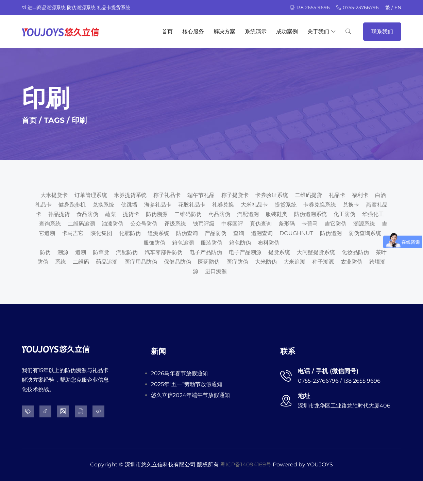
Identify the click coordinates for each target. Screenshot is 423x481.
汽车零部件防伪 (164, 252)
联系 (287, 351)
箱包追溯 (183, 242)
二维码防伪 (188, 214)
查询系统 (50, 223)
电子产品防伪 (205, 252)
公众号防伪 (143, 223)
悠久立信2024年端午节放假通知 (190, 395)
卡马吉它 (73, 233)
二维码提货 (308, 195)
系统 (60, 262)
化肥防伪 (130, 233)
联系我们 (382, 31)
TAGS (54, 120)
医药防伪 (209, 262)
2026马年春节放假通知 (179, 373)
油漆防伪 (112, 223)
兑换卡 (351, 204)
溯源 (62, 252)
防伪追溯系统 (310, 214)
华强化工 (373, 214)
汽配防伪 (127, 252)
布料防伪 (269, 242)
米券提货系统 (130, 195)
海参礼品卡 (157, 204)
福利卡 (360, 195)
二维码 (81, 262)
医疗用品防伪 (140, 262)
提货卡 (131, 214)
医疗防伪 (237, 262)
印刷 (79, 120)
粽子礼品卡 (167, 195)
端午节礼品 (201, 195)
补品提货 (59, 214)
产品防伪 (215, 233)
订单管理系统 (90, 195)
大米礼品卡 (254, 204)
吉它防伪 (335, 223)
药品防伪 (219, 214)
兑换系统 (103, 204)
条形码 (286, 223)
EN (397, 7)
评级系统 (175, 223)
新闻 (158, 351)
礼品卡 (337, 195)
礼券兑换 (223, 204)
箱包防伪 (240, 242)
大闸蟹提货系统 (316, 252)
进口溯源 (216, 271)
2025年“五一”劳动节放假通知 (186, 384)
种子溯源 (323, 262)
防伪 (45, 252)
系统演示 (256, 31)
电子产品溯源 (245, 252)
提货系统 (286, 204)
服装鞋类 (276, 214)
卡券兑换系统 (319, 204)
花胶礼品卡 (191, 204)
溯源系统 (364, 223)
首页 (167, 31)
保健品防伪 (177, 262)
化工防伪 (344, 214)
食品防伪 (87, 214)
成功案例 (287, 31)
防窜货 (101, 252)
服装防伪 (211, 242)
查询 (238, 233)
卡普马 (310, 223)
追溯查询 (262, 233)
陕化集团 (101, 233)
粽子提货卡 (235, 195)
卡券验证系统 (271, 195)
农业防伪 (351, 262)
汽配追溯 (248, 214)
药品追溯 (107, 262)
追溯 (80, 252)
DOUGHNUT (296, 233)
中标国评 (232, 223)
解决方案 (224, 31)
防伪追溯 (331, 233)
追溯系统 (158, 233)
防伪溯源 (157, 214)
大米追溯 (294, 262)
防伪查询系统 (365, 233)
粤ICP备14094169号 (245, 464)
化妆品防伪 (355, 252)
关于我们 (321, 31)
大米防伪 (266, 262)
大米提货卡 (54, 195)
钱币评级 (204, 223)
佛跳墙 (129, 204)
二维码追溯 (81, 223)
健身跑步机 (72, 204)
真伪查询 (261, 223)
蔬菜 (110, 214)
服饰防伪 (154, 242)
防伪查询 (187, 233)
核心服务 (193, 31)
